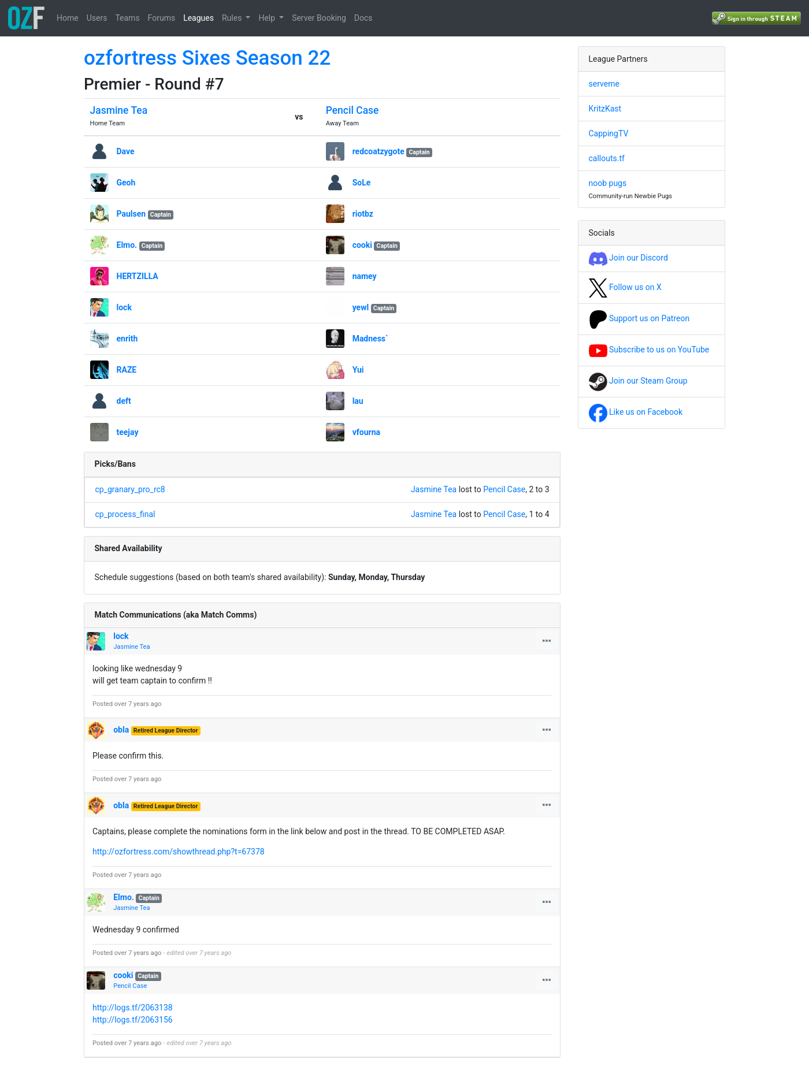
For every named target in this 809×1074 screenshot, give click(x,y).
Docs (363, 18)
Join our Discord (628, 257)
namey (364, 276)
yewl (360, 307)
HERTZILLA (137, 276)
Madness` (370, 338)
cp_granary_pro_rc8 (130, 489)
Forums (162, 18)
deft (124, 401)
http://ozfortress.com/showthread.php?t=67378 (178, 851)
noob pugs (608, 183)
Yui (358, 369)
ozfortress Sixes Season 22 (207, 58)
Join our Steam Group (638, 380)
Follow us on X (625, 287)
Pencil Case (352, 110)
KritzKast (605, 108)
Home (68, 18)
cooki (362, 245)
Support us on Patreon (639, 318)
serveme (604, 83)
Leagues (198, 18)
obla (121, 729)
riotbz (362, 213)
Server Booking (319, 18)
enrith (127, 338)
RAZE (127, 369)
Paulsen (131, 213)
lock (124, 307)
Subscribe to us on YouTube (649, 349)
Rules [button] (233, 18)
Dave (126, 151)
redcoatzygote (378, 151)
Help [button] (267, 18)
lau (357, 401)
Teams (127, 18)
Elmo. (127, 245)
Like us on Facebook (636, 412)
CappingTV (609, 133)
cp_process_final (125, 514)
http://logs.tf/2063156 (132, 1019)
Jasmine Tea (119, 110)
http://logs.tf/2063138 (132, 1007)
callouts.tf (607, 158)
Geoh (126, 182)
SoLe (361, 182)
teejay (128, 432)
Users (97, 18)
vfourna (366, 432)
